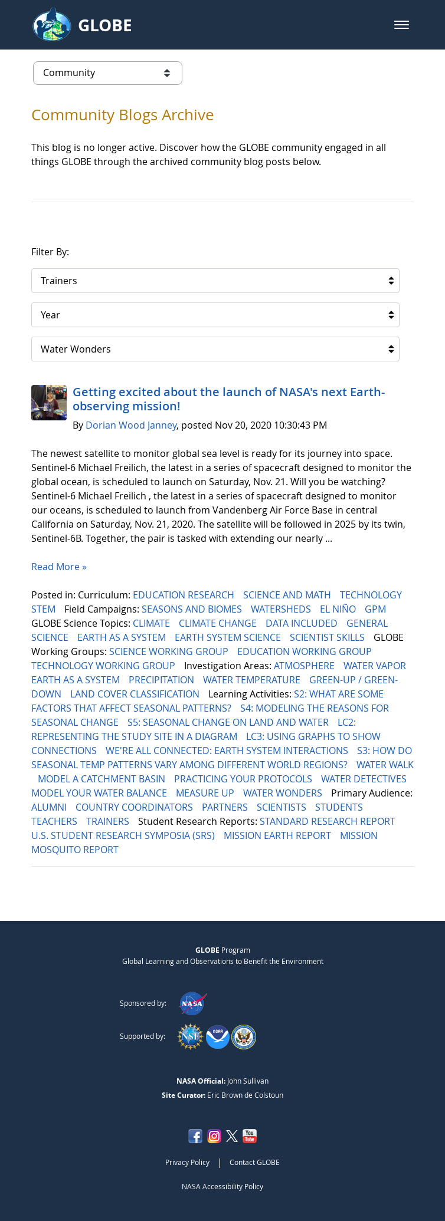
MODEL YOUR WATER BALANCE (100, 792)
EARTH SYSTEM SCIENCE (229, 637)
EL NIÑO (339, 609)
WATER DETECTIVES (365, 778)
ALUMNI (50, 807)
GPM (376, 609)
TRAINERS (109, 821)
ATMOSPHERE (305, 665)
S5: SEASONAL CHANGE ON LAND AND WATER (229, 722)
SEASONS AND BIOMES (193, 609)
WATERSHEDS (282, 609)
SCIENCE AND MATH (288, 594)
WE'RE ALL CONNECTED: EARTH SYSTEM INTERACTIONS (228, 750)
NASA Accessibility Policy (222, 1186)
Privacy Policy (187, 1162)
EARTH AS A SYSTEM (122, 637)
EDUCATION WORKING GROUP (305, 651)
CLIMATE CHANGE (219, 623)
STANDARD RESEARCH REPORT (329, 821)
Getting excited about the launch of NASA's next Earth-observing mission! (229, 399)
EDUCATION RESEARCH (185, 594)
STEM (44, 609)
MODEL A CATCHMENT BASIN (103, 778)
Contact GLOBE (255, 1162)
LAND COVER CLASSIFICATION (136, 693)
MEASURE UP (206, 792)
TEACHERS (55, 821)
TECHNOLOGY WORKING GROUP (104, 665)
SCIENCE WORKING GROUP (170, 651)
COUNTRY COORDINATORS (135, 807)
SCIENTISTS (283, 807)
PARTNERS (226, 807)
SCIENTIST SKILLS (328, 637)
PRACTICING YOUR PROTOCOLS (244, 778)
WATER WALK (385, 764)
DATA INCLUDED (303, 623)
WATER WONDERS (284, 792)
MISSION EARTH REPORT (278, 835)
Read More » (59, 566)
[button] (401, 24)
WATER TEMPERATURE (253, 679)
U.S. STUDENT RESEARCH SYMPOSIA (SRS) (124, 835)
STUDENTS (340, 807)
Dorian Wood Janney (131, 425)
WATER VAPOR (375, 665)
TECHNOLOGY (372, 594)
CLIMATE (152, 623)
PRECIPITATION (163, 679)
